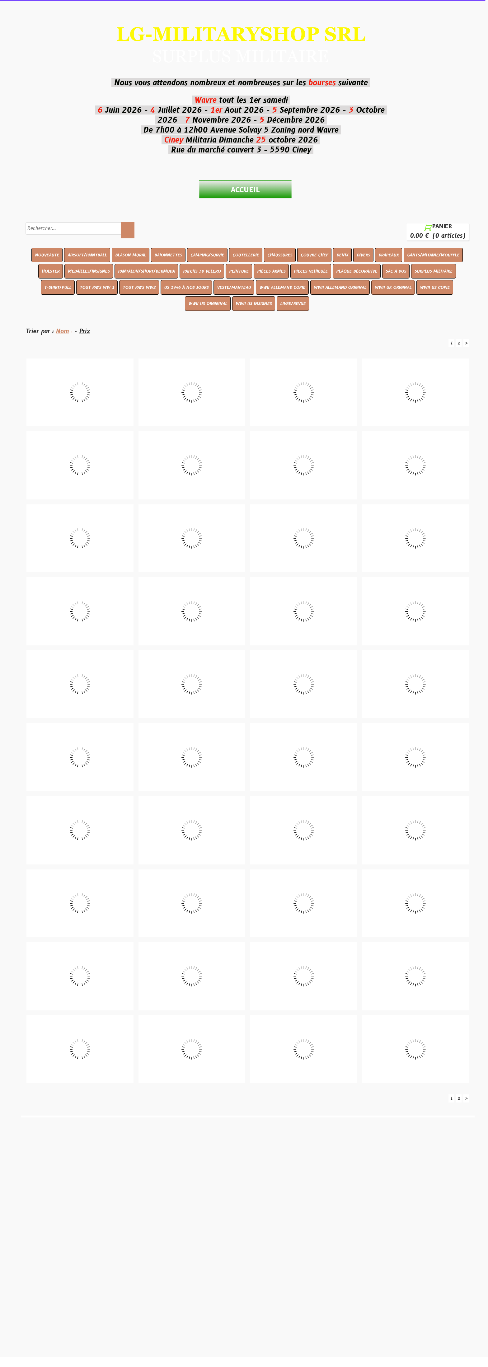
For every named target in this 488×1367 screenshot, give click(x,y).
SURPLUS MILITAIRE (434, 271)
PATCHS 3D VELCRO (202, 271)
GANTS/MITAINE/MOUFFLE (433, 254)
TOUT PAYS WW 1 (97, 287)
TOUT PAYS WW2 (139, 287)
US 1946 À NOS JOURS (186, 287)
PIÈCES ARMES (271, 271)
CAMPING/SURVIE (207, 254)
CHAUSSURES (279, 254)
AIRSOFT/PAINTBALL (87, 254)
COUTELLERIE (245, 254)
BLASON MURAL (130, 254)
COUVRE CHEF (314, 254)
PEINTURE (239, 271)
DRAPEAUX (388, 254)
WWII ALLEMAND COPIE (282, 287)
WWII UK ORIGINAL (393, 287)
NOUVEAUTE (47, 254)
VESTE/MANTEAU (234, 287)
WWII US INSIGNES (254, 303)
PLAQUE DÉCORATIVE (356, 271)
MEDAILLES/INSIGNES (89, 271)
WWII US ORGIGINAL (207, 303)
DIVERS (363, 254)
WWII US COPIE (435, 287)
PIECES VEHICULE (311, 271)
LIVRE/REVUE (293, 303)
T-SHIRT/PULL (57, 287)
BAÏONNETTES (168, 254)
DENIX (342, 254)
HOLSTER (50, 271)
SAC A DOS (396, 271)
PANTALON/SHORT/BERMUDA (146, 271)
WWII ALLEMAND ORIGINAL (340, 287)
